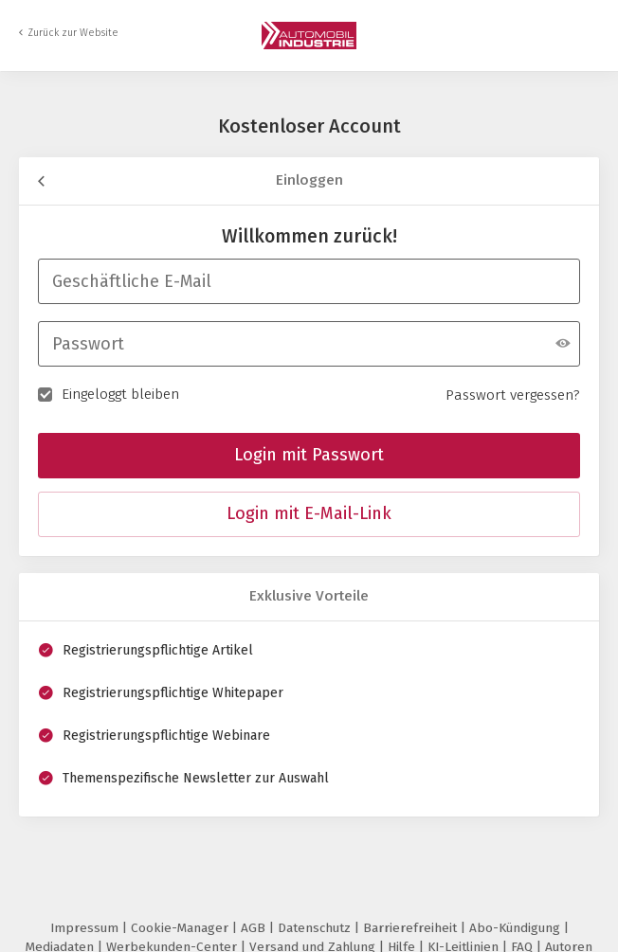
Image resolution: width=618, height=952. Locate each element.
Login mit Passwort (309, 454)
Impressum (86, 928)
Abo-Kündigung (516, 928)
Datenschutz (316, 928)
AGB (255, 928)
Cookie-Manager (181, 928)
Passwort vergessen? (512, 395)
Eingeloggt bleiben (108, 393)
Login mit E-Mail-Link (309, 513)
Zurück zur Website (72, 33)
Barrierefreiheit (412, 928)
